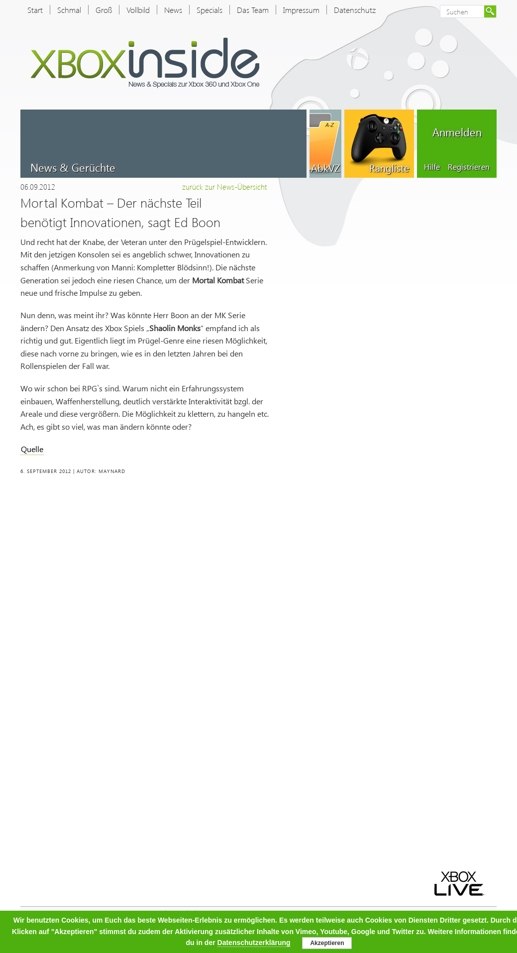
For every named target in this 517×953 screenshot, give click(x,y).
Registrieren (469, 166)
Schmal (69, 9)
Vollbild (138, 9)
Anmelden (457, 131)
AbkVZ (325, 167)
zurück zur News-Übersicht (224, 187)
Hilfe (432, 166)
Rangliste (389, 167)
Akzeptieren (327, 943)
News (173, 9)
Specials (209, 9)
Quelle (32, 449)
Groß (104, 9)
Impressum (301, 9)
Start (35, 9)
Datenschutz (355, 9)
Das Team (253, 9)
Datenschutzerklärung (254, 943)
